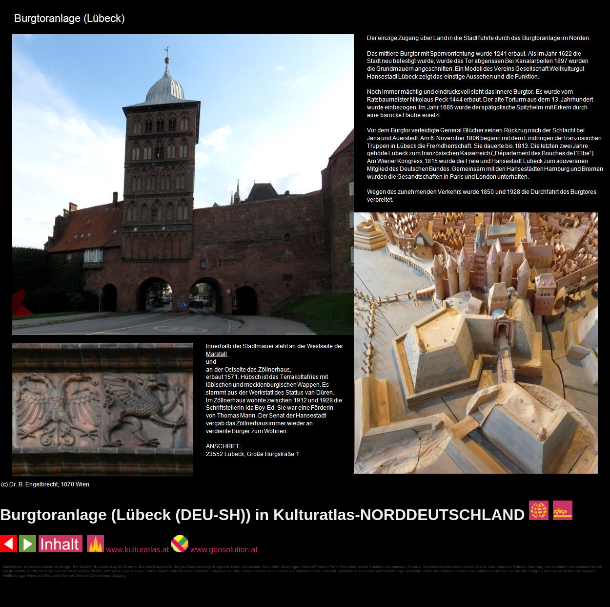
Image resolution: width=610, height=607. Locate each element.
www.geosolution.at (214, 549)
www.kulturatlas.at (128, 549)
